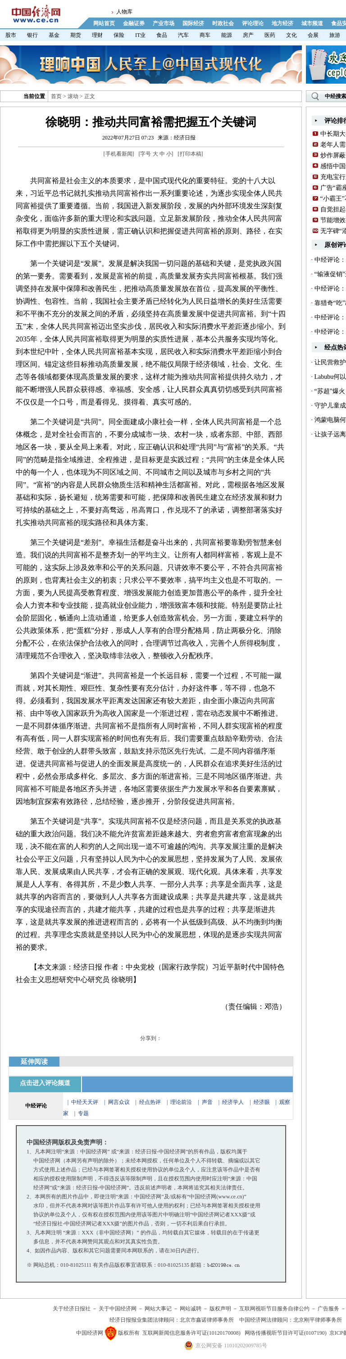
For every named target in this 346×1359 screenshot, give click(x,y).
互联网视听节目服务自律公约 (274, 1308)
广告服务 (328, 1308)
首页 (56, 96)
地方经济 (282, 23)
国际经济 (193, 23)
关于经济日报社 (72, 1308)
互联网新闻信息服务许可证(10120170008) (191, 1333)
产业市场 (163, 23)
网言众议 (119, 1102)
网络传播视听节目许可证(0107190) (286, 1333)
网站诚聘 (190, 1308)
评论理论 (253, 23)
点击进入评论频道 (45, 1083)
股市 (10, 35)
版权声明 (220, 1308)
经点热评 (150, 1102)
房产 (248, 35)
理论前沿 (181, 1102)
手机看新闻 (118, 154)
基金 (54, 35)
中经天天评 (84, 1102)
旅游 (334, 35)
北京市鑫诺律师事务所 (207, 1320)
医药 (269, 35)
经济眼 (262, 1102)
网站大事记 (158, 1308)
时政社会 (223, 23)
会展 (313, 35)
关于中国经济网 (118, 1308)
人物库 (124, 12)
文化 (291, 35)
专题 (83, 1113)
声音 (207, 1102)
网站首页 (104, 23)
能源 (226, 35)
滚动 (73, 96)
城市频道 (312, 23)
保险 (119, 35)
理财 (97, 35)
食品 (161, 35)
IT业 (140, 35)
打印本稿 (190, 154)
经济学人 (233, 1102)
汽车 (183, 35)
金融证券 (134, 23)
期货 (75, 35)
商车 (205, 35)
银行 (32, 35)
